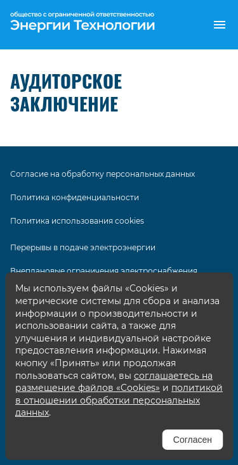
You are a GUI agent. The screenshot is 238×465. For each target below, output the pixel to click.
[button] (219, 25)
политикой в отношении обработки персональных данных (119, 400)
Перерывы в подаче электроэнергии (82, 247)
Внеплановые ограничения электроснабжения (103, 271)
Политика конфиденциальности (74, 197)
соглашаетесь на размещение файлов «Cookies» (114, 382)
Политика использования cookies (77, 221)
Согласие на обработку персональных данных (102, 174)
